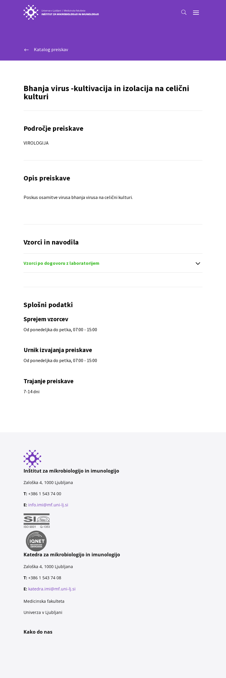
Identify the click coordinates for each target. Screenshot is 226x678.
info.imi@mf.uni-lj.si (48, 505)
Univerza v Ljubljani (43, 612)
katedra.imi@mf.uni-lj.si (52, 589)
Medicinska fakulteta (44, 601)
